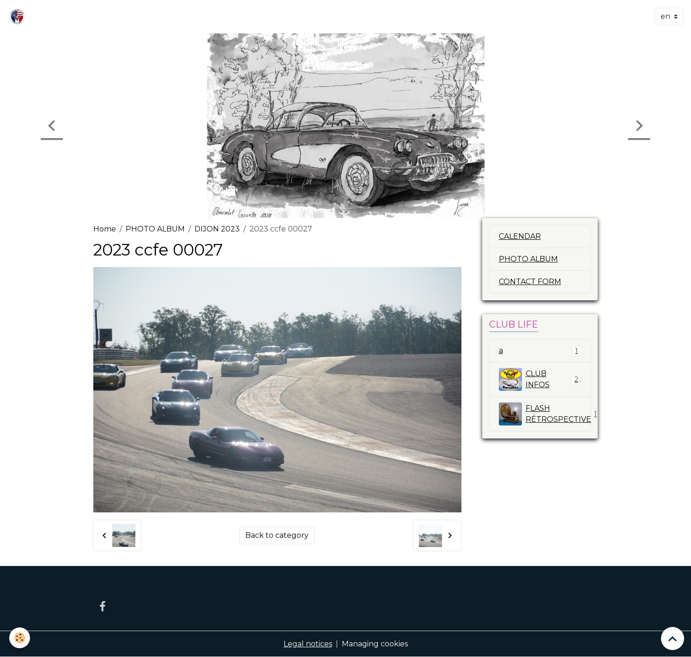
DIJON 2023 (217, 229)
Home (104, 229)
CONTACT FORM (530, 281)
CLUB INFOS (540, 379)
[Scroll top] (672, 638)
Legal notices (308, 643)
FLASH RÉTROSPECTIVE (545, 414)
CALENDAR (520, 236)
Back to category (277, 535)
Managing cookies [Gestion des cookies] (375, 643)
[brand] (18, 16)
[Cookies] (19, 637)
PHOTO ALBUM (155, 229)
